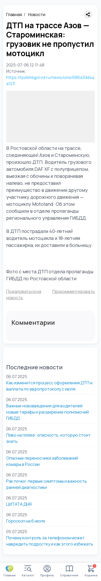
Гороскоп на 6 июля (25, 521)
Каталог (28, 571)
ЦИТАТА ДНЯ (19, 504)
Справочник (69, 571)
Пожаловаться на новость (23, 294)
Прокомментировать (73, 291)
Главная (14, 14)
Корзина (91, 571)
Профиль (47, 571)
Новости (36, 14)
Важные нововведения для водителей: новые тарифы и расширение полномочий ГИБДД (47, 412)
